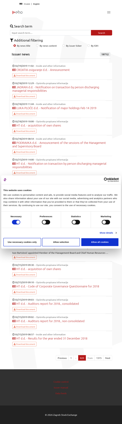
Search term (21, 26)
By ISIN (94, 45)
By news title (23, 45)
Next (107, 357)
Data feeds (61, 393)
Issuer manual (61, 387)
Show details (106, 233)
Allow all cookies (100, 242)
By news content (48, 45)
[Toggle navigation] (108, 12)
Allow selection (61, 242)
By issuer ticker (74, 45)
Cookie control (61, 381)
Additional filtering (26, 40)
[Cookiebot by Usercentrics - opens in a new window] (106, 180)
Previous (62, 357)
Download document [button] (24, 75)
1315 (99, 357)
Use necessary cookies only (22, 242)
